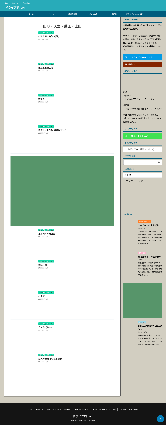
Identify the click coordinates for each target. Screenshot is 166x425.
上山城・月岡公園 (46, 233)
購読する (130, 64)
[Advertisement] (62, 189)
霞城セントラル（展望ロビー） (52, 130)
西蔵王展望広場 (45, 67)
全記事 (114, 14)
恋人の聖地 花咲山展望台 (50, 358)
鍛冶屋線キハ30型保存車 (149, 256)
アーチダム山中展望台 (148, 225)
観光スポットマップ (54, 409)
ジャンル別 (93, 14)
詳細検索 (67, 409)
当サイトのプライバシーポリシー (104, 409)
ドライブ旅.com (15, 7)
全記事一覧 (40, 409)
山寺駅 (41, 296)
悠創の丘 (42, 98)
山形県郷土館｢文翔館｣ (48, 36)
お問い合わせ (133, 409)
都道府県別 (72, 14)
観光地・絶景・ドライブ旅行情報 (83, 420)
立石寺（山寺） (45, 327)
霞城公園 (42, 264)
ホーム (31, 14)
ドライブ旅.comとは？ (135, 14)
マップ (51, 14)
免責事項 (122, 409)
